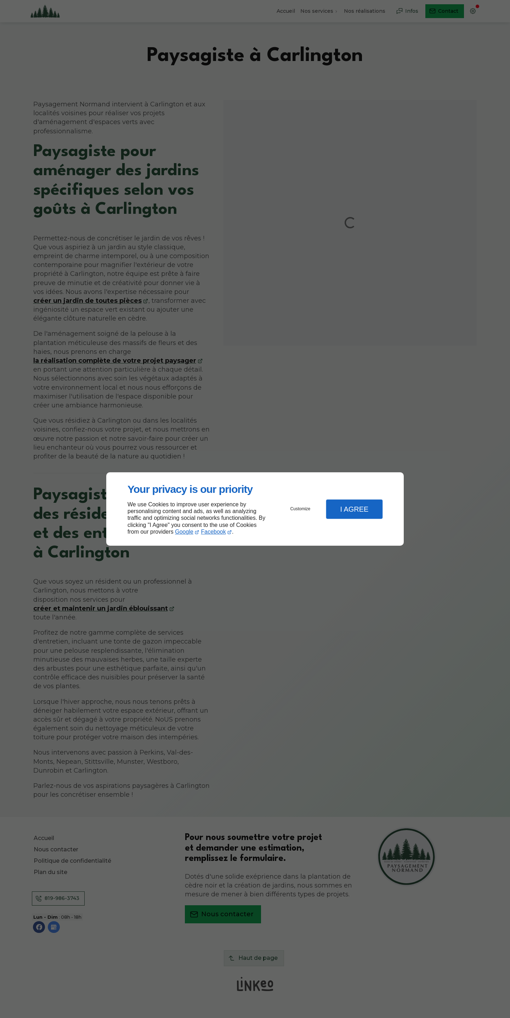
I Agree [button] (354, 509)
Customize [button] (300, 508)
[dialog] (255, 509)
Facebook (213, 532)
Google (184, 532)
